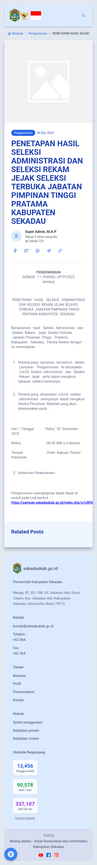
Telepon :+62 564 (20, 637)
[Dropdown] (83, 15)
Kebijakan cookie (26, 738)
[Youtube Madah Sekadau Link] (41, 855)
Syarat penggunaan (28, 722)
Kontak (18, 700)
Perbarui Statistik (25, 818)
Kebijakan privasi (26, 730)
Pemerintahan (23, 692)
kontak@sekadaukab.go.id (33, 626)
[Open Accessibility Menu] (10, 854)
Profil (17, 684)
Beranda (19, 676)
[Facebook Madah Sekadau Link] (48, 855)
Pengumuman (37, 33)
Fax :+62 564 (19, 651)
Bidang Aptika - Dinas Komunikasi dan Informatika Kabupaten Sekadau (48, 844)
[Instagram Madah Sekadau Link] (56, 855)
